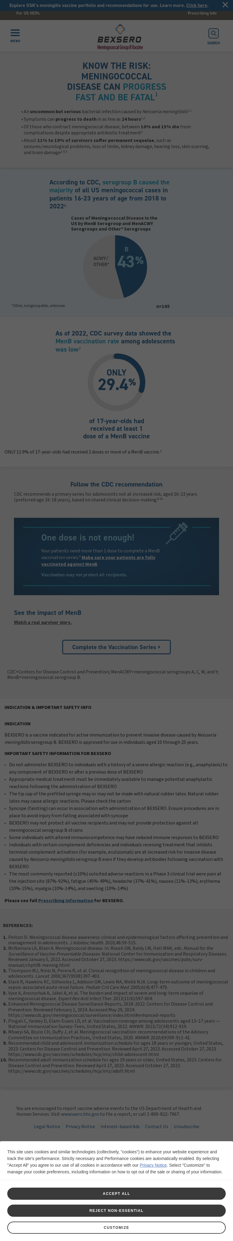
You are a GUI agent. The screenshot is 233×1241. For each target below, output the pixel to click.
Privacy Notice (153, 1165)
